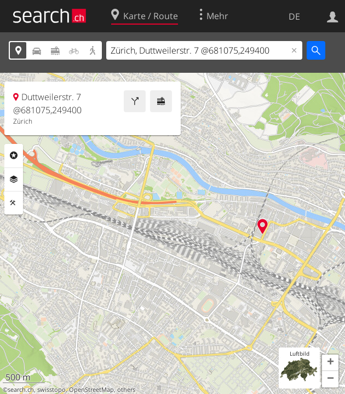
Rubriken (13, 155)
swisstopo (51, 389)
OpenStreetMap (91, 389)
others (126, 389)
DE (294, 16)
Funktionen (13, 203)
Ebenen (13, 179)
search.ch (21, 389)
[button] (330, 363)
